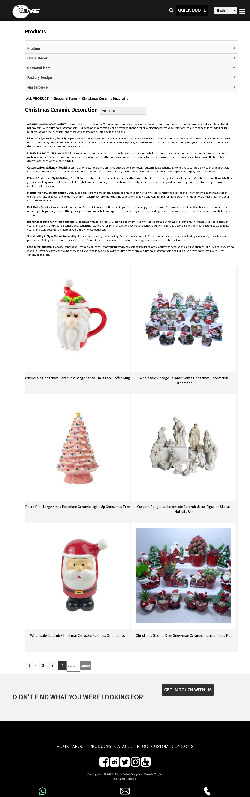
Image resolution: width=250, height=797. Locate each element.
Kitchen (33, 48)
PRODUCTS (100, 746)
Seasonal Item (39, 68)
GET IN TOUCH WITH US (187, 690)
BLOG (142, 746)
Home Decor (37, 58)
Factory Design (39, 77)
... (36, 664)
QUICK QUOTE (192, 10)
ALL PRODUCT (37, 98)
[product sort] (123, 111)
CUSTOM (160, 746)
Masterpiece (37, 87)
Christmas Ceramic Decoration (106, 98)
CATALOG (124, 746)
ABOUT (79, 746)
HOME (63, 746)
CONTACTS (182, 746)
